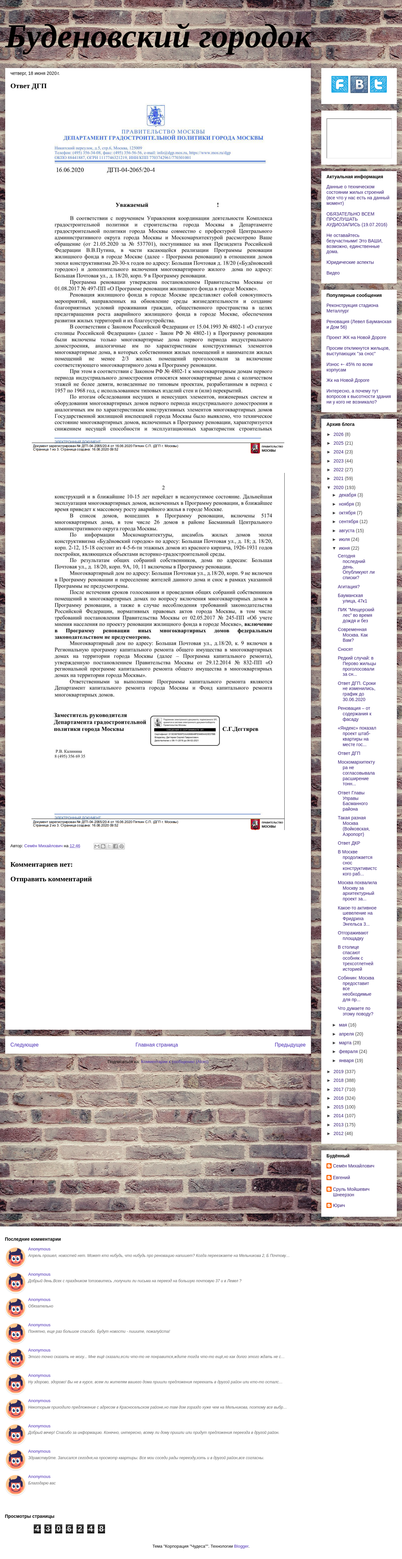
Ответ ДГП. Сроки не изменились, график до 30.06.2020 (357, 691)
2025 (339, 443)
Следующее (24, 1045)
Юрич (339, 1205)
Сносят (345, 649)
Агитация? (349, 586)
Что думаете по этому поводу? (355, 1011)
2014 (339, 1115)
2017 (339, 1089)
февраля (349, 1051)
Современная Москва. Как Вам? (353, 635)
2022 (339, 469)
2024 (339, 451)
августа (347, 530)
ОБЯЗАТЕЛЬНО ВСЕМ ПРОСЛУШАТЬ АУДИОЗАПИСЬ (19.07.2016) (356, 219)
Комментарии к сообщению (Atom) (174, 1061)
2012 (339, 1133)
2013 (339, 1124)
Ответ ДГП (349, 753)
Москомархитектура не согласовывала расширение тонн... (356, 772)
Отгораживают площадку (353, 935)
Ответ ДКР (349, 843)
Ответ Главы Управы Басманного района (353, 801)
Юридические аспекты (350, 262)
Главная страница (157, 1045)
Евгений (341, 1177)
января (347, 1060)
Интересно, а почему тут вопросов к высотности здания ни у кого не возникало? (358, 396)
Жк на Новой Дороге (348, 380)
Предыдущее (290, 1045)
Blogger (241, 1546)
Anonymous (39, 1249)
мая (343, 1024)
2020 (339, 487)
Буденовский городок (158, 36)
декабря (348, 495)
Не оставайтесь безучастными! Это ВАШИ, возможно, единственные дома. (354, 243)
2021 (339, 478)
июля (345, 539)
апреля (347, 1034)
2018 (339, 1080)
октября (348, 512)
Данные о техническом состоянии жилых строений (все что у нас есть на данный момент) (357, 194)
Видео (333, 272)
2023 (339, 460)
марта (346, 1042)
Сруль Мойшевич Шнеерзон (351, 1192)
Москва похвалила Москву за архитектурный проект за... (357, 890)
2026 (339, 434)
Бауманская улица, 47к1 (352, 598)
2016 (339, 1098)
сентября (349, 521)
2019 (339, 1071)
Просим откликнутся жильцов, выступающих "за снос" (358, 351)
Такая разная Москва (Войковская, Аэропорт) (354, 826)
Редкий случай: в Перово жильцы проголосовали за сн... (357, 666)
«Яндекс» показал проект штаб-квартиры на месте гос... (357, 736)
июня (345, 548)
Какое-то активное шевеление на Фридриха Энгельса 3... (357, 916)
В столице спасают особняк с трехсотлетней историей (355, 957)
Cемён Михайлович (353, 1165)
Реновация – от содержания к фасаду (355, 714)
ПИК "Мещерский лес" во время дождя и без (356, 615)
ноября (347, 504)
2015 (339, 1106)
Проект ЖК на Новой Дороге (356, 337)
